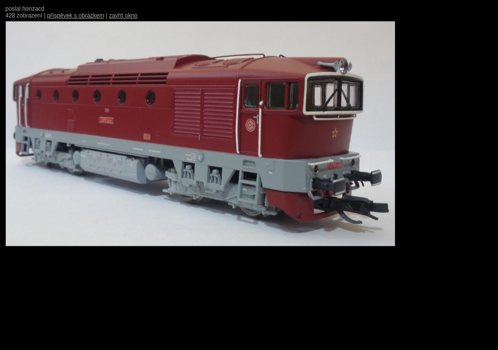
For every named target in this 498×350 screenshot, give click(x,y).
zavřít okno (123, 15)
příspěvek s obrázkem (75, 15)
